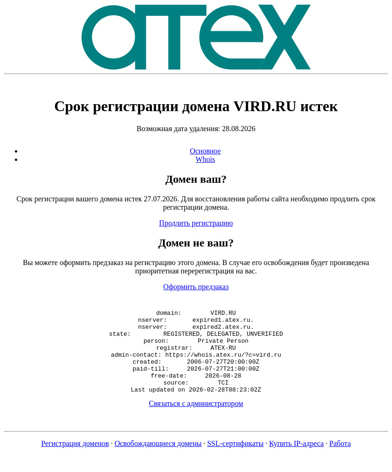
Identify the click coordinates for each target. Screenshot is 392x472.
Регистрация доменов (75, 460)
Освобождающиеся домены (158, 460)
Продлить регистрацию (196, 223)
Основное (205, 151)
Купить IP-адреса (296, 460)
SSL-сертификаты (235, 460)
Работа (340, 460)
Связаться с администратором (196, 420)
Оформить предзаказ (196, 287)
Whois (205, 159)
